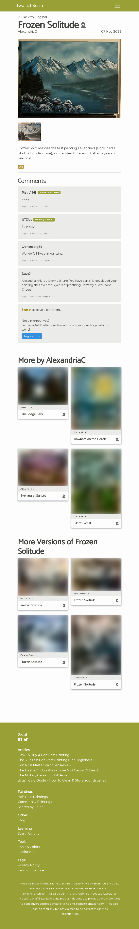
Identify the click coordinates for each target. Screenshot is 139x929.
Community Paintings (35, 802)
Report (25, 206)
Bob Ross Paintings (33, 797)
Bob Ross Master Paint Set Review (44, 765)
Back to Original (32, 17)
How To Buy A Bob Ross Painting (43, 755)
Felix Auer (66, 913)
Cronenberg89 (32, 247)
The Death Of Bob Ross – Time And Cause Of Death (58, 770)
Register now (32, 336)
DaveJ (26, 274)
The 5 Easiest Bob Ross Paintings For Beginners (55, 760)
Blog (21, 820)
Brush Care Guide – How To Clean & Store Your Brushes (62, 780)
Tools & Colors (29, 847)
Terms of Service (31, 870)
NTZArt (27, 220)
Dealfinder (26, 852)
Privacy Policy (29, 865)
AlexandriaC (27, 31)
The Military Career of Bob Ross (42, 775)
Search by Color (30, 807)
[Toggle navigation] (117, 6)
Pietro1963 (29, 192)
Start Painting (29, 833)
